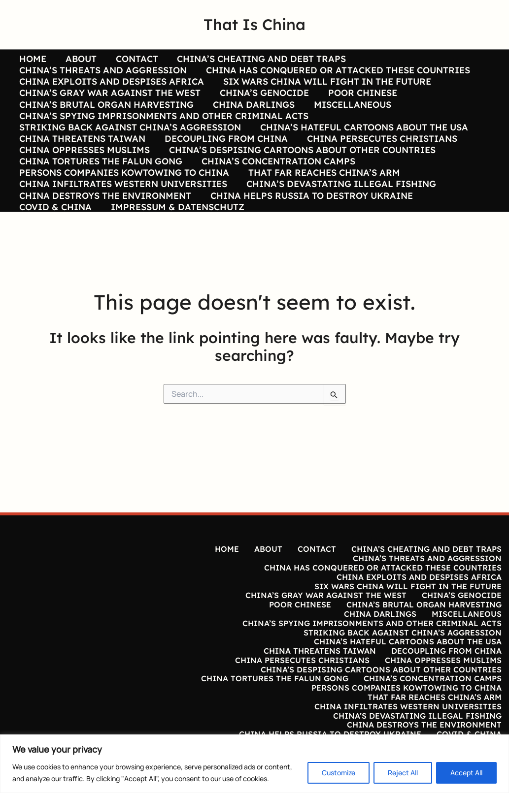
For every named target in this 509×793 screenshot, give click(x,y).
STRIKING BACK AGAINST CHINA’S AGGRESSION (129, 147)
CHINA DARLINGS (252, 117)
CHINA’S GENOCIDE (262, 102)
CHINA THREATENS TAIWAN (82, 162)
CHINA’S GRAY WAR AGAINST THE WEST (109, 102)
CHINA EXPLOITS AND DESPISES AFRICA (111, 88)
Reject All (403, 772)
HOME (32, 59)
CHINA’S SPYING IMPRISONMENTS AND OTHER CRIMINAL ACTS (163, 132)
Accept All (466, 772)
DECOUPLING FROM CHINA (224, 162)
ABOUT (79, 59)
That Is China (254, 24)
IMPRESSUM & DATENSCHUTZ (175, 249)
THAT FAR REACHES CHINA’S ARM (322, 205)
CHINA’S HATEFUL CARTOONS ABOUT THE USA (362, 147)
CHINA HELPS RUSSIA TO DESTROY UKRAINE (309, 235)
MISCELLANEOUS (349, 117)
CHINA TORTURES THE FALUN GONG (100, 191)
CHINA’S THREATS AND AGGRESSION (102, 73)
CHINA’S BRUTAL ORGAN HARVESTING (106, 117)
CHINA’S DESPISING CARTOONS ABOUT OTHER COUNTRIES (300, 176)
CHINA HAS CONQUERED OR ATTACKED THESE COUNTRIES (336, 73)
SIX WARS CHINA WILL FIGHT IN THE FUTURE (325, 88)
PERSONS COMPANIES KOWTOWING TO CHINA (124, 205)
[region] (254, 763)
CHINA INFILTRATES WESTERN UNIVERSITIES (123, 220)
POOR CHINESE (359, 102)
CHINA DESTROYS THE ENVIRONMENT (105, 235)
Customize (338, 772)
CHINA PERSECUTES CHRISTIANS (379, 162)
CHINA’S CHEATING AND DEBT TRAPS (256, 59)
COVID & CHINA (55, 249)
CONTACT (133, 59)
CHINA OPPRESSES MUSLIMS (84, 176)
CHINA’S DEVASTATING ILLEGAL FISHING (339, 220)
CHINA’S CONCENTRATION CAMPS (276, 191)
